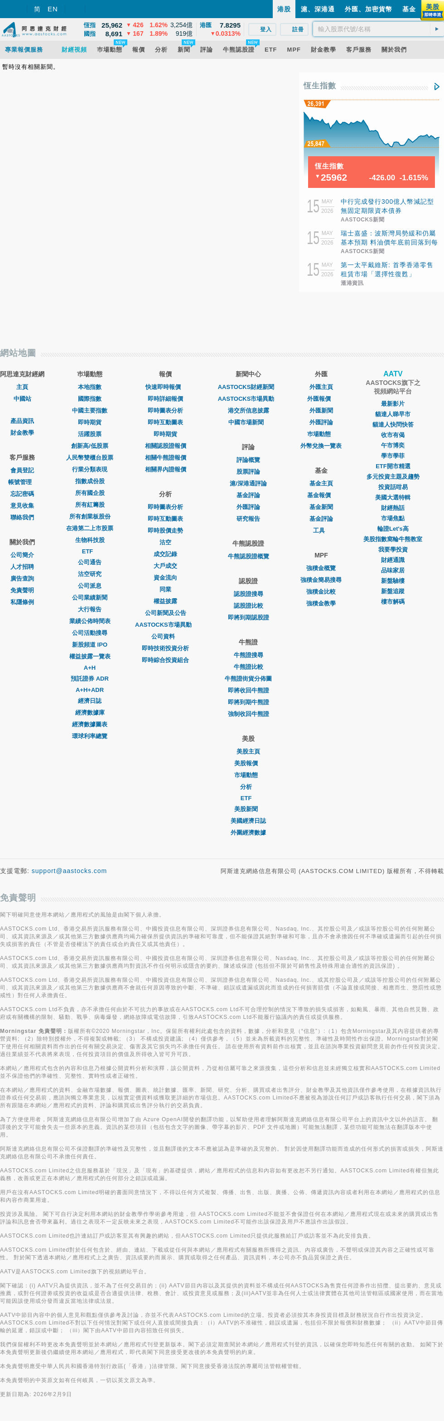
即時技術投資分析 (165, 648)
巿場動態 (321, 434)
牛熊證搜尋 (248, 655)
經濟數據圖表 (89, 724)
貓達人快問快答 (393, 424)
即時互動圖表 (165, 422)
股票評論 (248, 471)
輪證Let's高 (393, 528)
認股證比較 (248, 605)
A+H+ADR (90, 689)
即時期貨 (89, 422)
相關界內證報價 (165, 469)
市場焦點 (393, 518)
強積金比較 (321, 591)
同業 (165, 589)
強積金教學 (321, 603)
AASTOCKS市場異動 (165, 624)
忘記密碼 (22, 493)
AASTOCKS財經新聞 (248, 387)
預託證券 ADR (90, 678)
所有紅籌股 (90, 504)
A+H (90, 667)
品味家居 (393, 570)
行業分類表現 (89, 469)
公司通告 (89, 562)
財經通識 (393, 560)
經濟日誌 (89, 700)
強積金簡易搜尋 (321, 579)
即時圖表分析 (165, 410)
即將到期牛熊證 (248, 702)
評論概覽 (248, 459)
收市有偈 (393, 435)
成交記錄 (165, 554)
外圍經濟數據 (248, 832)
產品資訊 (22, 421)
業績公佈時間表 (90, 621)
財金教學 (22, 432)
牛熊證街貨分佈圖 (248, 678)
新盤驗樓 (393, 580)
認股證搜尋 (248, 593)
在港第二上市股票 (89, 528)
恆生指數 (320, 86)
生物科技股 (90, 540)
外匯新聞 (321, 410)
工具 (321, 530)
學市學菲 (393, 455)
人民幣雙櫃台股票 (89, 457)
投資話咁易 (393, 487)
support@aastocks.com (69, 870)
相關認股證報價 (165, 445)
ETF (90, 551)
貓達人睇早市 (392, 414)
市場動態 (248, 775)
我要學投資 (393, 549)
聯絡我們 (22, 517)
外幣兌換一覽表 (321, 445)
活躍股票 (89, 434)
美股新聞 (248, 809)
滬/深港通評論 (248, 483)
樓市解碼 (393, 601)
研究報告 (248, 518)
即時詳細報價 (165, 398)
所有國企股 (90, 493)
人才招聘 (22, 566)
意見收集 (22, 505)
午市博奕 (393, 445)
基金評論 (248, 495)
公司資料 (165, 636)
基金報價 (321, 495)
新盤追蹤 (393, 591)
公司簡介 (22, 555)
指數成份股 (90, 481)
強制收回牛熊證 (248, 713)
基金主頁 (321, 483)
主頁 (22, 387)
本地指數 (89, 387)
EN (53, 9)
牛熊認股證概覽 (248, 556)
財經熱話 (393, 507)
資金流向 (165, 577)
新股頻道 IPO (89, 644)
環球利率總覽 (89, 736)
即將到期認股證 (248, 617)
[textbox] (378, 29)
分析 (248, 786)
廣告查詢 (22, 578)
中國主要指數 (89, 410)
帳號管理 (22, 482)
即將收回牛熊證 (248, 690)
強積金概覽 (321, 568)
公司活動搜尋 (89, 632)
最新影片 (393, 403)
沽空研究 (89, 574)
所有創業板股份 (90, 516)
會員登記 (22, 470)
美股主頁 (248, 751)
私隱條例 (22, 602)
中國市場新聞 (248, 422)
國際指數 (89, 398)
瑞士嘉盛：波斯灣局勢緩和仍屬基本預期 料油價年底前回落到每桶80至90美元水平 (389, 242)
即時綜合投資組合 (165, 660)
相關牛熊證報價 (165, 457)
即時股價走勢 (165, 530)
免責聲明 (22, 590)
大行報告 (89, 609)
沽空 (165, 542)
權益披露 (165, 601)
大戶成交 (165, 565)
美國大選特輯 (392, 497)
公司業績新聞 (89, 597)
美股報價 (248, 763)
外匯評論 (248, 507)
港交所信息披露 (248, 410)
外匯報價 (321, 398)
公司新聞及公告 (165, 613)
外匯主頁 (321, 387)
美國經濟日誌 (248, 820)
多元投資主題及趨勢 (393, 476)
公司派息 (89, 585)
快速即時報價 (165, 387)
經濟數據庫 (90, 712)
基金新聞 (321, 507)
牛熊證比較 (248, 666)
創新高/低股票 (89, 445)
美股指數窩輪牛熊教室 (392, 539)
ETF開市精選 (393, 466)
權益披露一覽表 (90, 656)
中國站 (22, 398)
